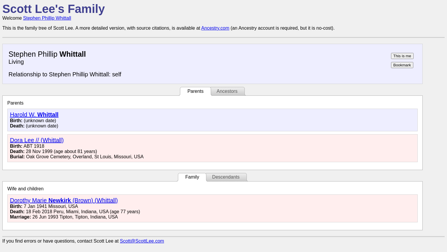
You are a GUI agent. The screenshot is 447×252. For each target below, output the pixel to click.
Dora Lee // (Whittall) (37, 140)
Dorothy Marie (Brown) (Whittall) (64, 200)
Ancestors (227, 91)
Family (192, 176)
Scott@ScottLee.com (142, 240)
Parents (195, 91)
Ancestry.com (215, 28)
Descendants (225, 176)
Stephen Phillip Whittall (47, 18)
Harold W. (34, 114)
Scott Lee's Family (53, 8)
